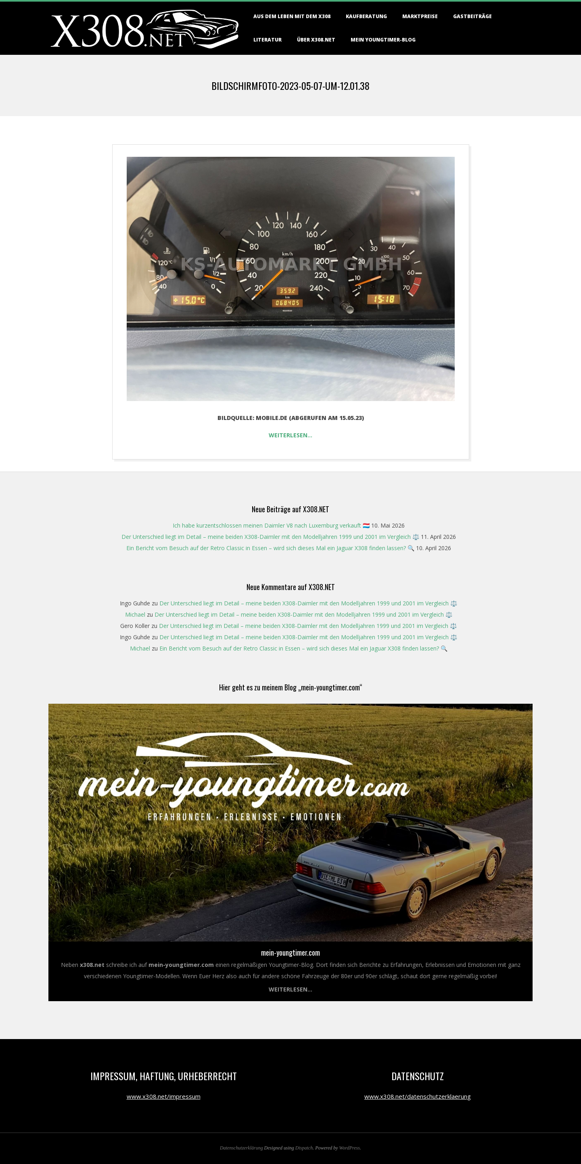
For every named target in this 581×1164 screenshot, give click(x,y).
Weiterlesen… (290, 435)
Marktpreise (420, 16)
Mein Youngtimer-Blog (383, 39)
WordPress (349, 1148)
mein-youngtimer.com (290, 952)
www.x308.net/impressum (164, 1096)
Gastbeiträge (472, 16)
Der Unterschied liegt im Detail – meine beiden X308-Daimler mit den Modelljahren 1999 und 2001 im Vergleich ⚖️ (270, 536)
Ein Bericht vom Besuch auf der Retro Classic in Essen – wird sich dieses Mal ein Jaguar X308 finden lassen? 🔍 (270, 548)
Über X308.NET (316, 39)
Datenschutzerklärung (241, 1148)
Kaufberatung (366, 16)
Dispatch (304, 1148)
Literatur (267, 39)
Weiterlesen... (290, 989)
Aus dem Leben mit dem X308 (291, 16)
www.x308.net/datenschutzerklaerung (417, 1096)
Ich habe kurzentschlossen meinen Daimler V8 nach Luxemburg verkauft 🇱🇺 (271, 525)
